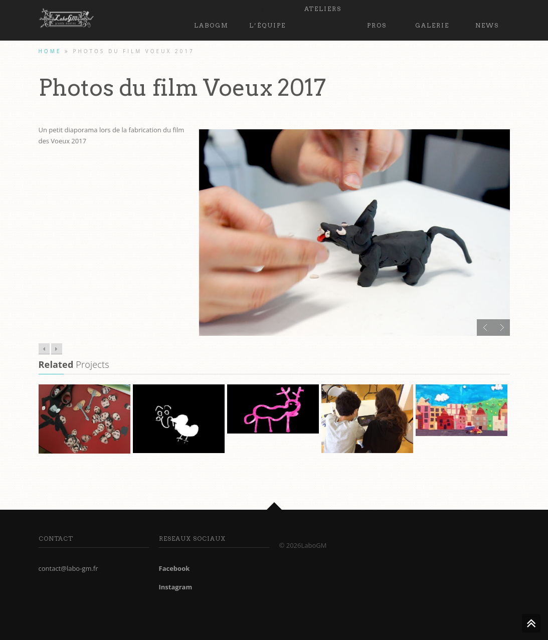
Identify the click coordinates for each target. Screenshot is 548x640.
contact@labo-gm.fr (68, 568)
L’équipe (267, 16)
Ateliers (322, 9)
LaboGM (211, 16)
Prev (485, 327)
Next (501, 327)
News (487, 16)
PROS (377, 16)
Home (50, 51)
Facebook (174, 568)
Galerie (432, 16)
